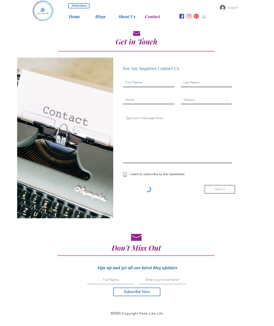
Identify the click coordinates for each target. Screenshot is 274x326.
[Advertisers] (78, 5)
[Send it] (220, 189)
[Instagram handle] (189, 16)
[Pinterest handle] (196, 16)
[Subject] (206, 100)
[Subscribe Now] (136, 292)
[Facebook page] (181, 16)
